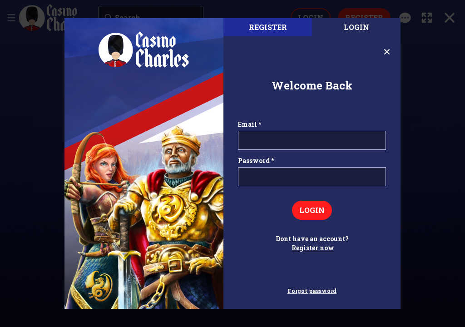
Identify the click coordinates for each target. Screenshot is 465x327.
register (268, 27)
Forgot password (311, 290)
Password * (256, 160)
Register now (313, 247)
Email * (249, 124)
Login (356, 27)
